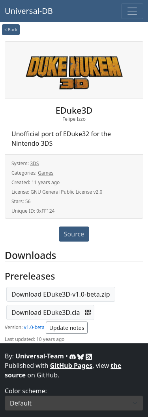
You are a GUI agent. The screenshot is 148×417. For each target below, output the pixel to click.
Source (74, 234)
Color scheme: (26, 391)
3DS (34, 163)
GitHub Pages (71, 365)
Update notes (66, 327)
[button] (88, 312)
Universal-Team (39, 356)
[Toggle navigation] (132, 11)
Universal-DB (29, 11)
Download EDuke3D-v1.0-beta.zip (60, 294)
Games (45, 172)
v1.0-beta (34, 327)
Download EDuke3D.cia (45, 312)
